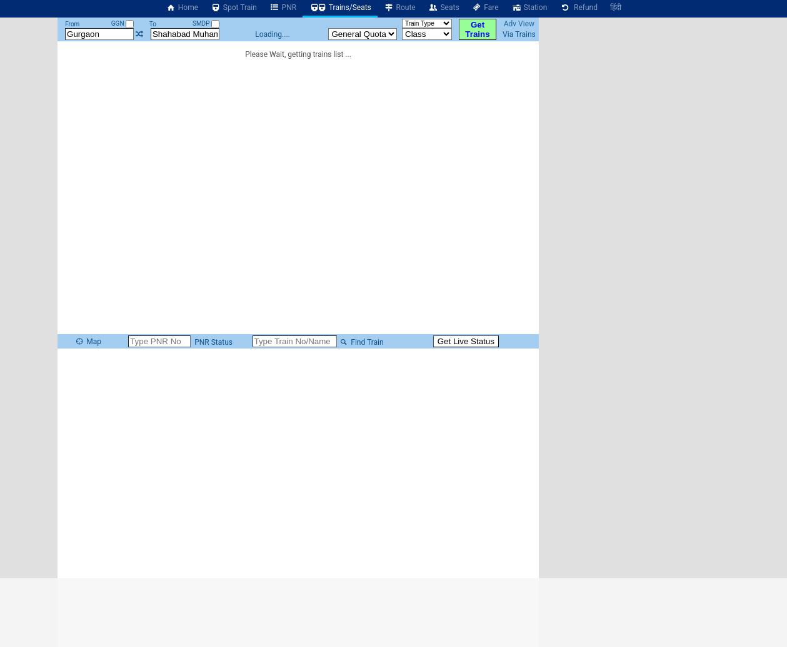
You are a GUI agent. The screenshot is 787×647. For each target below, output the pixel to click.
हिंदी (615, 7)
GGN (122, 23)
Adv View (519, 23)
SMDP (206, 23)
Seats (443, 7)
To (152, 24)
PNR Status (213, 342)
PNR (282, 7)
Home (182, 7)
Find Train (361, 342)
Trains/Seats (340, 7)
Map (88, 341)
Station (529, 7)
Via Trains (519, 34)
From (72, 24)
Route (400, 7)
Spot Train (234, 7)
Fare (485, 7)
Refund (578, 7)
